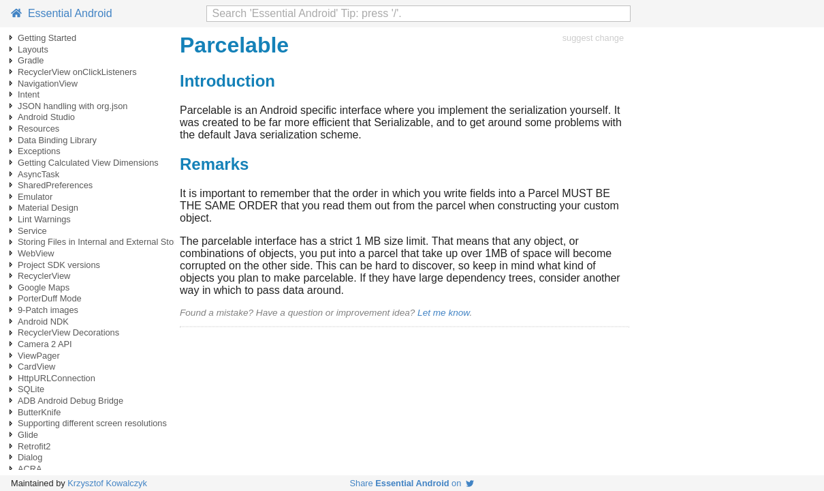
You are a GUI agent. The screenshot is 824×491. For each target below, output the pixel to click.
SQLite (31, 389)
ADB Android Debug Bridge (70, 401)
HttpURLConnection (56, 378)
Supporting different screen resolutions (92, 423)
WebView (36, 253)
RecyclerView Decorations (68, 332)
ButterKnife (39, 412)
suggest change (593, 38)
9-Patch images (48, 310)
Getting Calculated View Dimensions (88, 163)
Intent (28, 94)
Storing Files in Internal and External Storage (104, 242)
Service (32, 231)
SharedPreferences (55, 185)
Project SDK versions (59, 265)
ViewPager (39, 356)
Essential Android (61, 13)
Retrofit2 (34, 446)
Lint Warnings (44, 219)
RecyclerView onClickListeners (77, 72)
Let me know (443, 313)
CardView (36, 366)
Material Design (48, 208)
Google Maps (43, 287)
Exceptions (39, 151)
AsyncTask (38, 174)
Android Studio (46, 117)
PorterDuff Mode (50, 298)
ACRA (30, 469)
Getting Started (47, 38)
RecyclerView (44, 276)
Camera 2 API (45, 344)
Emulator (35, 197)
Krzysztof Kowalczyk (107, 483)
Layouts (33, 49)
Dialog (30, 457)
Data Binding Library (57, 140)
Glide (28, 435)
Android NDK (43, 321)
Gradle (31, 60)
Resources (38, 128)
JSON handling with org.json (72, 106)
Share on (412, 483)
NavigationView (48, 83)
